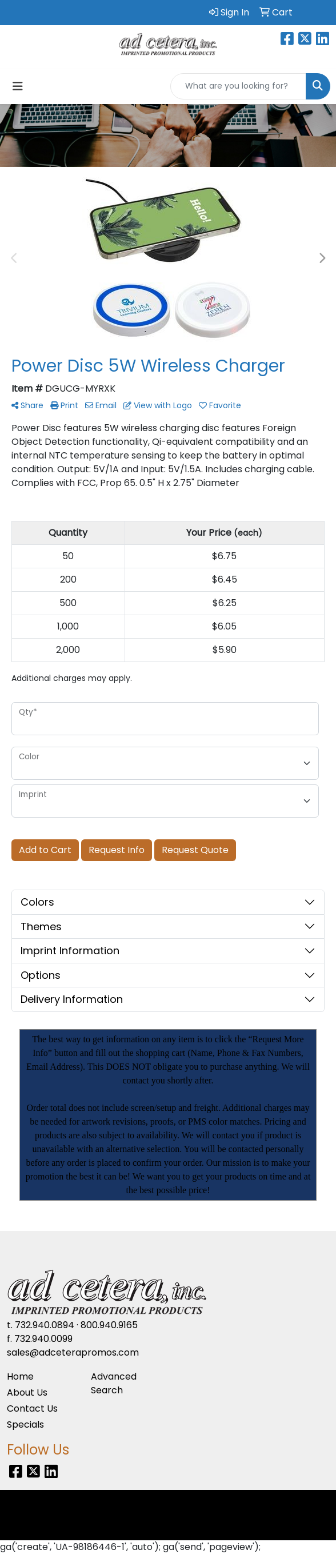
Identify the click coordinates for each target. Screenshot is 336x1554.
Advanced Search (114, 1383)
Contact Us (32, 1408)
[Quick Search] (238, 86)
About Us (27, 1392)
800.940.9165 (109, 1325)
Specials (25, 1424)
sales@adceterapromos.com (73, 1352)
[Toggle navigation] (18, 86)
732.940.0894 (44, 1325)
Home (20, 1376)
